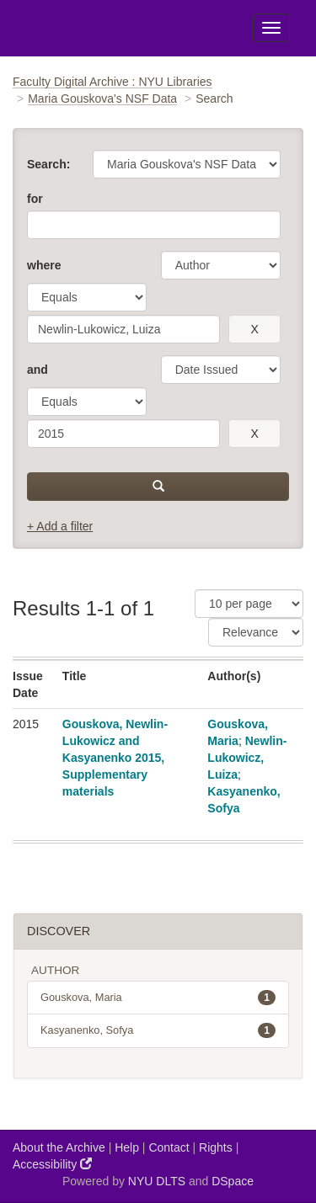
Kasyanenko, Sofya (158, 1030)
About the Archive (59, 1147)
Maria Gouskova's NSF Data (102, 98)
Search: (48, 164)
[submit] (158, 486)
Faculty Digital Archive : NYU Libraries (112, 81)
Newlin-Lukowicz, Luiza (247, 757)
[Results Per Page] (249, 603)
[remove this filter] (254, 329)
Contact (168, 1147)
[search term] (123, 329)
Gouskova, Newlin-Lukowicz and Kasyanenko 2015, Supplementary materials (115, 757)
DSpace (233, 1181)
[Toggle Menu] (271, 27)
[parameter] (221, 265)
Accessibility (52, 1164)
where (44, 265)
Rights (216, 1147)
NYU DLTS (156, 1181)
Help (127, 1147)
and (37, 369)
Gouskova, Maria (158, 997)
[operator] (87, 297)
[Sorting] (255, 632)
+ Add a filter (60, 526)
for (35, 198)
